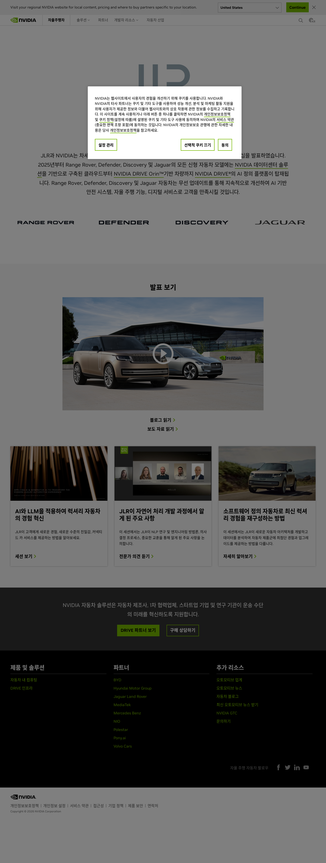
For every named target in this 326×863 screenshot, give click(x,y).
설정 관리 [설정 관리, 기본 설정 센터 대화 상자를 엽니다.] (106, 145)
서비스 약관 (225, 119)
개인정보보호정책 (217, 114)
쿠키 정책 (106, 119)
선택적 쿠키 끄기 (197, 145)
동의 (225, 145)
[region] (165, 122)
